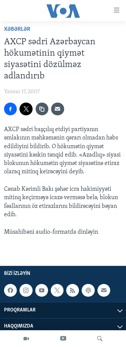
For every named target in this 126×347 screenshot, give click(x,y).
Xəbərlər (17, 29)
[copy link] (42, 109)
